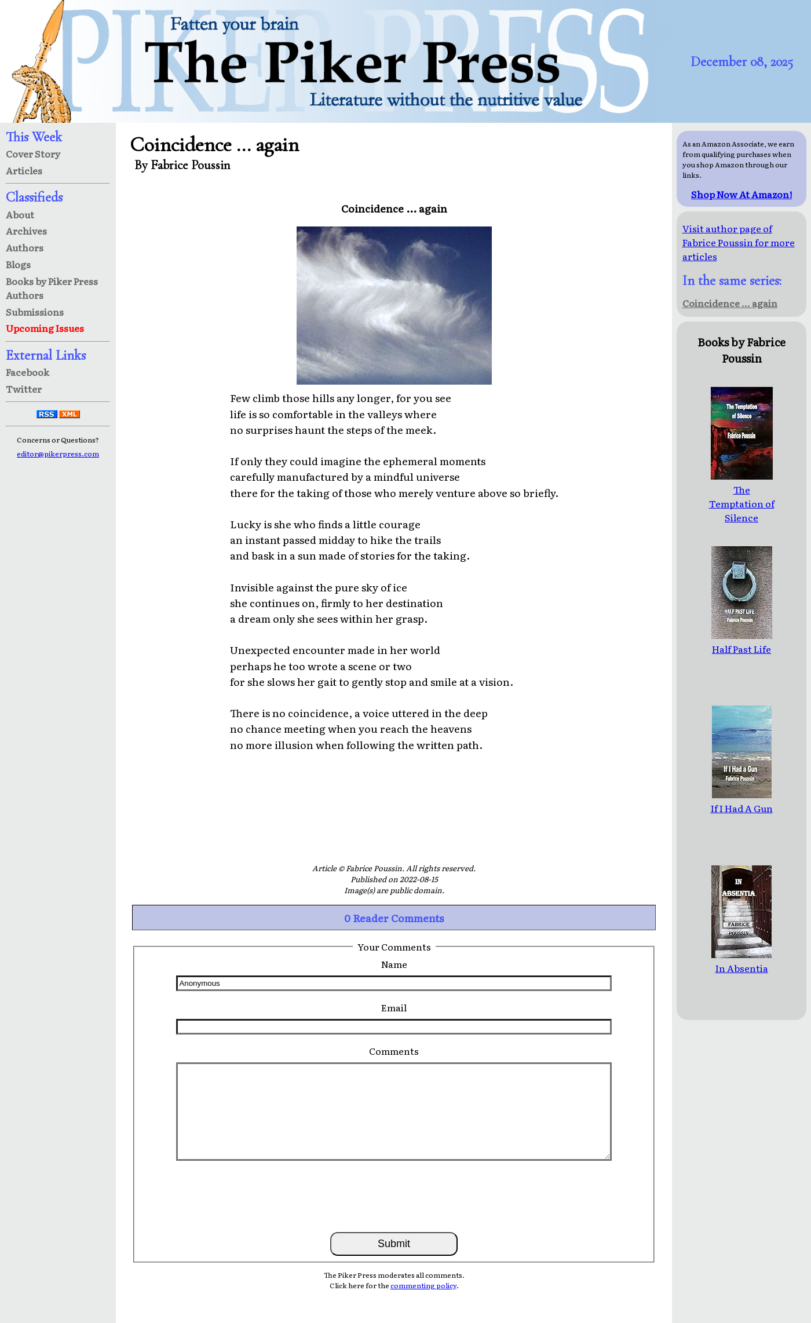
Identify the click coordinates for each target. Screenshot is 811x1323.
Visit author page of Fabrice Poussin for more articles (738, 242)
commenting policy (423, 1285)
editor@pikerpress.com (58, 453)
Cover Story (33, 153)
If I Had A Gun (742, 801)
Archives (26, 230)
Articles (24, 170)
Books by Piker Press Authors (52, 288)
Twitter (24, 389)
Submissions (35, 312)
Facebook (27, 372)
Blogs (18, 264)
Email (394, 1007)
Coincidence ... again (729, 303)
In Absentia (741, 961)
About (20, 214)
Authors (24, 247)
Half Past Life (741, 642)
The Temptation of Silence (742, 496)
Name (394, 964)
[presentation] (394, 1195)
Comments (394, 1051)
